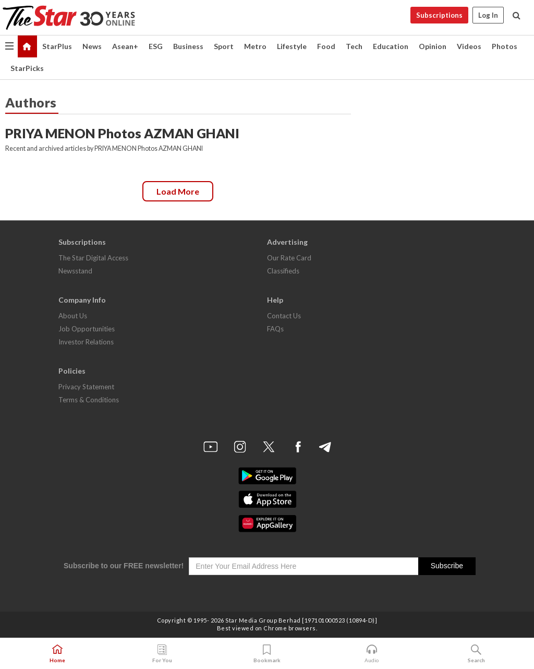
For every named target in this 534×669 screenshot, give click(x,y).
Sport (224, 46)
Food (326, 46)
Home (57, 653)
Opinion (432, 46)
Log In (488, 15)
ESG (156, 46)
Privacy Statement (86, 387)
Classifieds (283, 271)
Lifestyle (292, 46)
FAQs (275, 329)
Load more (177, 191)
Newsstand (75, 271)
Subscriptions (439, 15)
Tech (354, 46)
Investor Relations (86, 342)
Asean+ (125, 46)
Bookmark (267, 653)
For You (162, 653)
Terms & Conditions (88, 400)
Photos (504, 46)
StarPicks (27, 68)
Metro (255, 46)
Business (188, 46)
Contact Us (284, 316)
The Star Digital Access (93, 258)
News (92, 46)
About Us (72, 316)
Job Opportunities (86, 329)
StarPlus (57, 46)
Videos (469, 46)
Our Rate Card (289, 258)
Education (390, 46)
